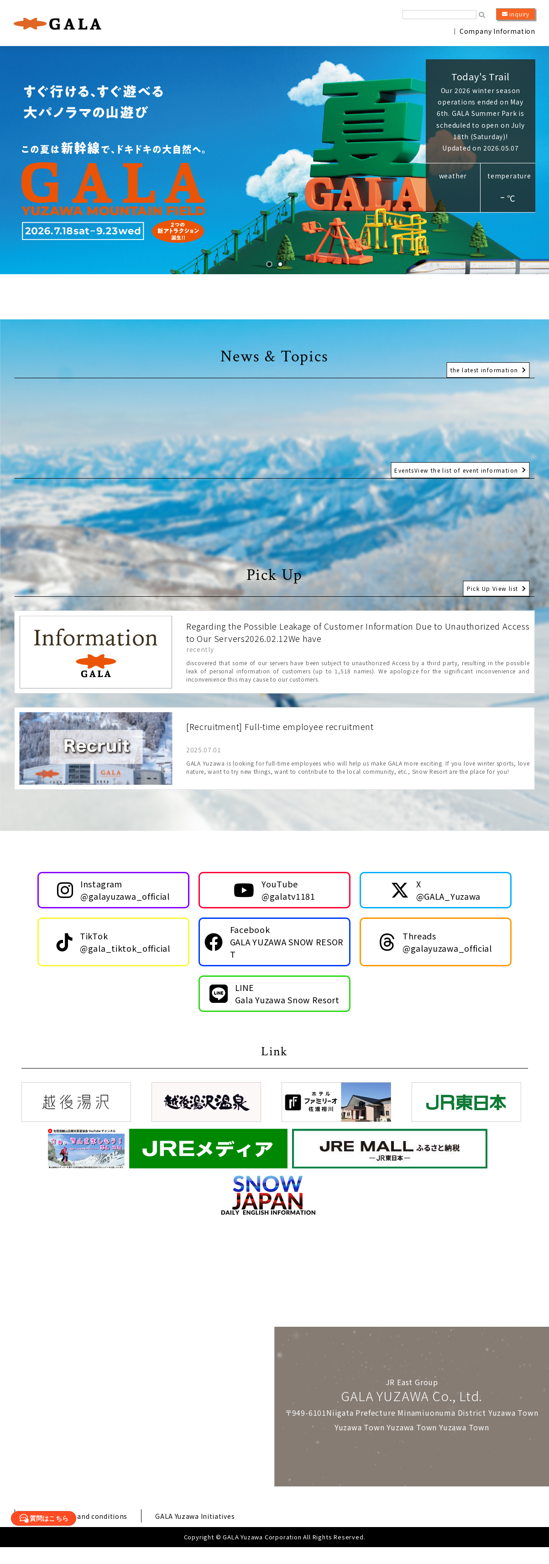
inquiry (515, 14)
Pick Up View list (491, 583)
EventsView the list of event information (452, 465)
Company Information (497, 31)
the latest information (482, 365)
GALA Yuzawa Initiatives (210, 1533)
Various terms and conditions (83, 1533)
